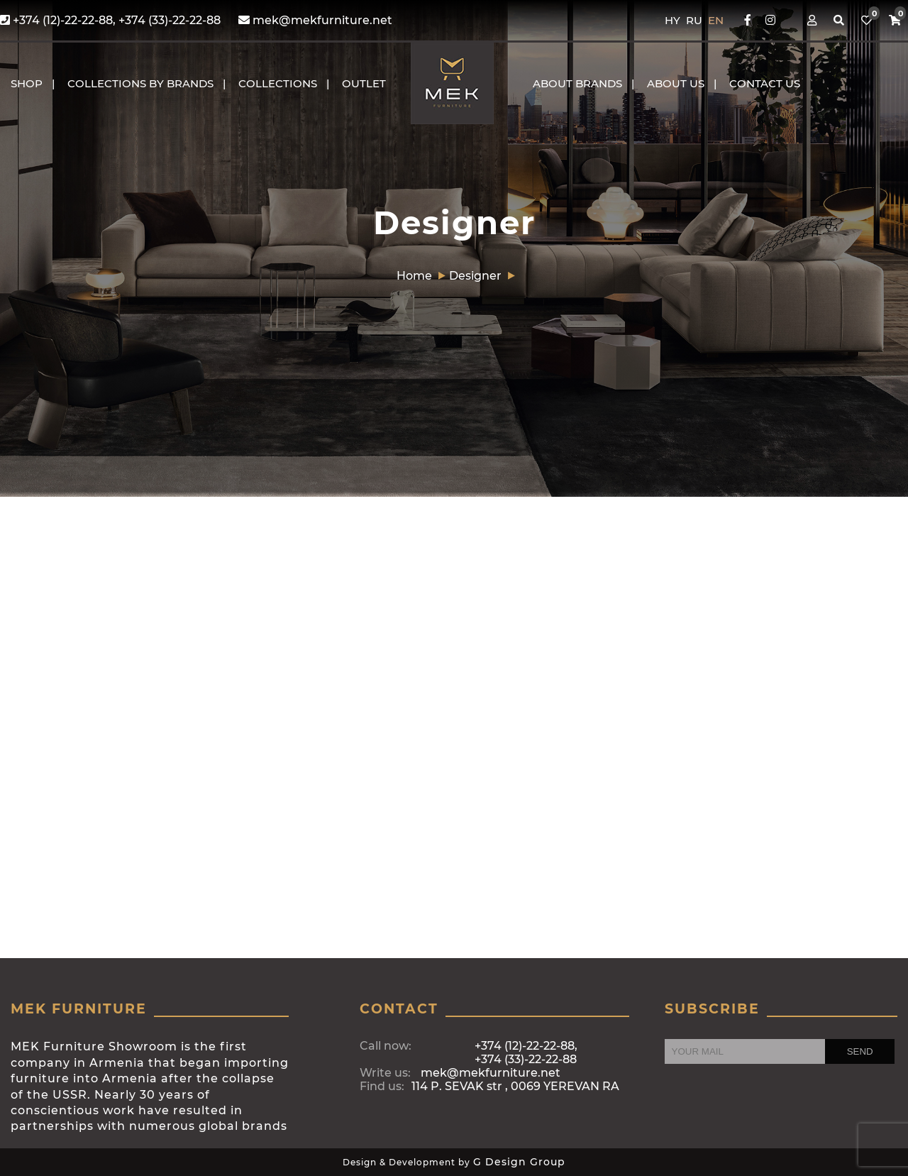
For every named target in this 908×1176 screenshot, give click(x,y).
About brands (577, 83)
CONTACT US (764, 83)
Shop (27, 83)
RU (695, 20)
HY (674, 20)
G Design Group (519, 1161)
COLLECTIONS (277, 83)
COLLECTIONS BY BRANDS (140, 83)
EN (716, 20)
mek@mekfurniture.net (315, 20)
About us (675, 83)
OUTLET (364, 83)
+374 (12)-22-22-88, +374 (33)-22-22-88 (110, 20)
